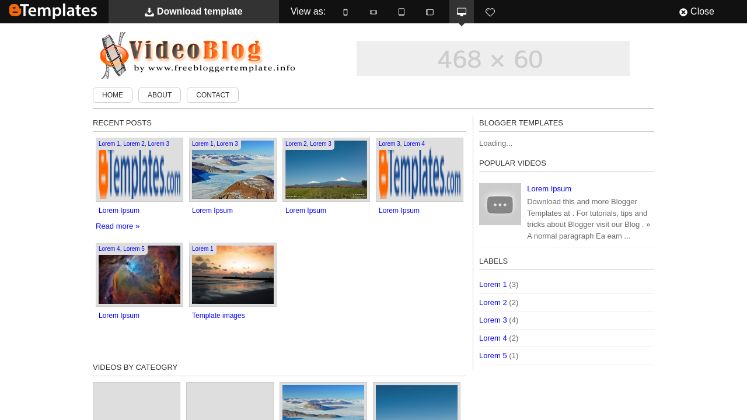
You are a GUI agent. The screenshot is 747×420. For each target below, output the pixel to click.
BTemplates (53, 11)
